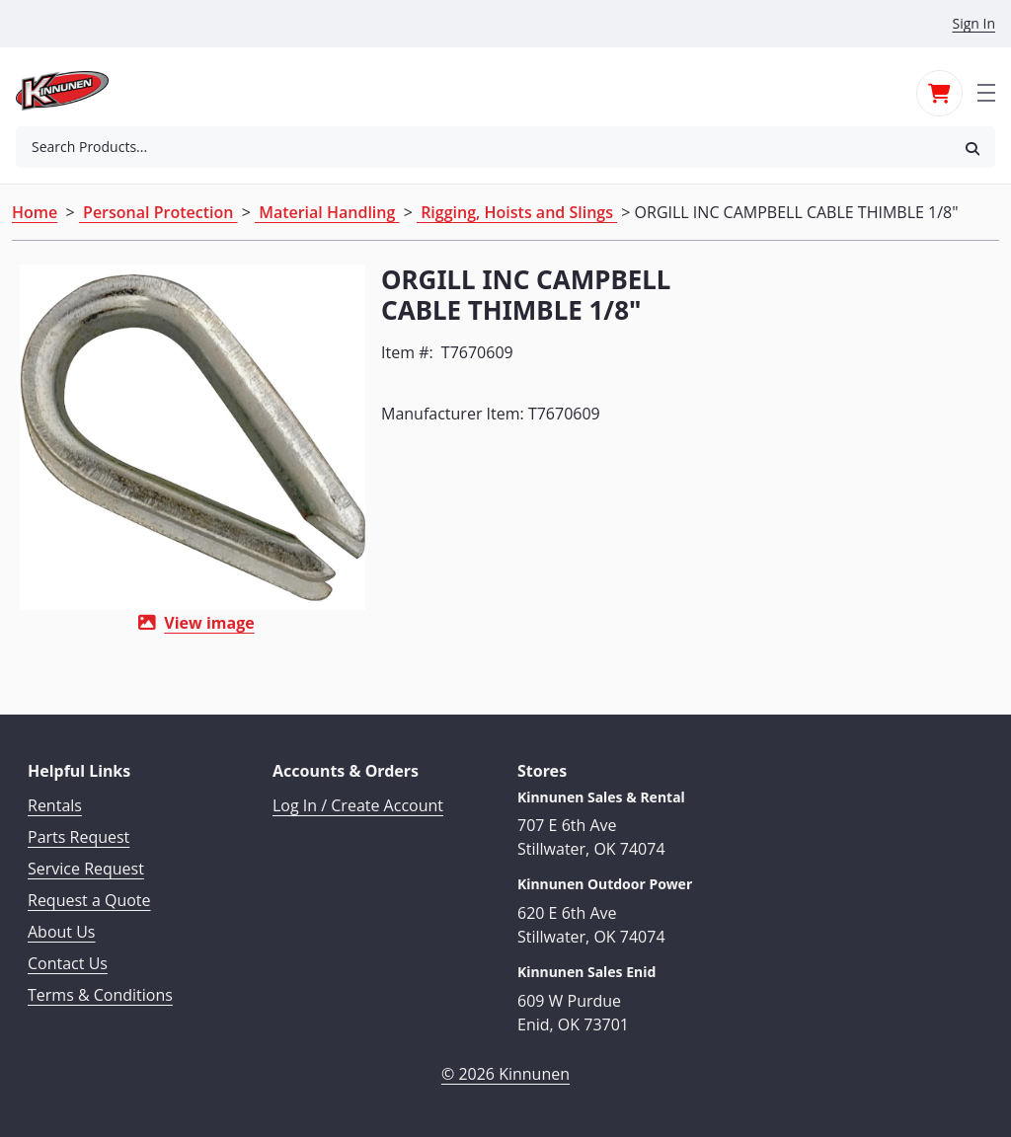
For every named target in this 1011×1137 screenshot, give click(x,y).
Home (34, 212)
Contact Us (68, 963)
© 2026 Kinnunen (505, 1074)
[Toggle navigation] (986, 91)
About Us (62, 932)
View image (209, 623)
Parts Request (78, 837)
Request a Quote (89, 900)
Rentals (55, 805)
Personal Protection (158, 212)
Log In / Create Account (357, 805)
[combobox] (483, 147)
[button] (972, 147)
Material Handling (327, 212)
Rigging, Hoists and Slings (517, 212)
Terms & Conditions (100, 995)
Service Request (86, 868)
